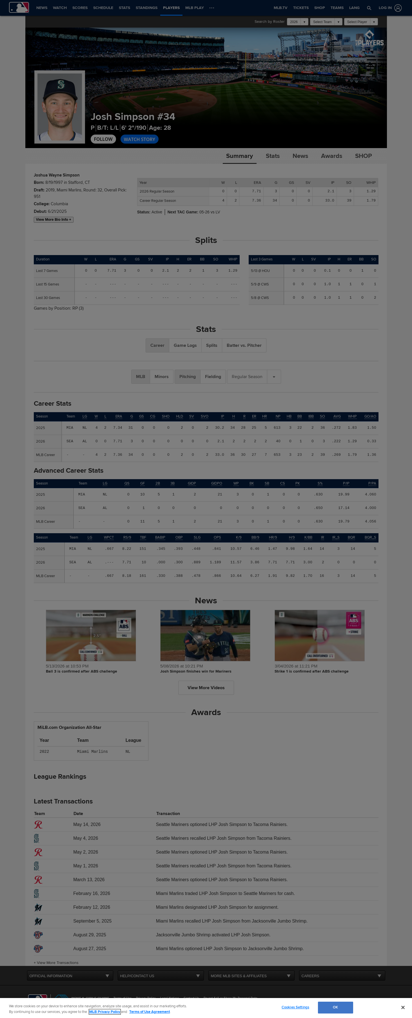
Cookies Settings (295, 1007)
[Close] (403, 1007)
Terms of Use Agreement (149, 1012)
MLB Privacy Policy (104, 1012)
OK (335, 1007)
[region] (206, 1008)
